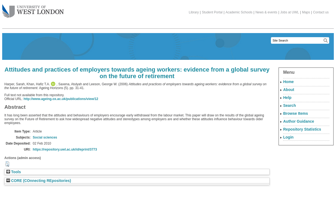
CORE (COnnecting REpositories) (38, 181)
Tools (13, 172)
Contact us (321, 12)
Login (288, 137)
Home (288, 82)
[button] (7, 164)
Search (289, 105)
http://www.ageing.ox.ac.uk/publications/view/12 (60, 99)
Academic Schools (238, 12)
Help (287, 97)
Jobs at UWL (289, 12)
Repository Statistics (302, 129)
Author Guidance (298, 121)
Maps (306, 12)
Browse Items (295, 113)
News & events (266, 12)
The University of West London (33, 9)
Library (194, 12)
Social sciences (45, 137)
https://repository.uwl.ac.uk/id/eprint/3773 (65, 149)
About (288, 89)
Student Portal (212, 12)
